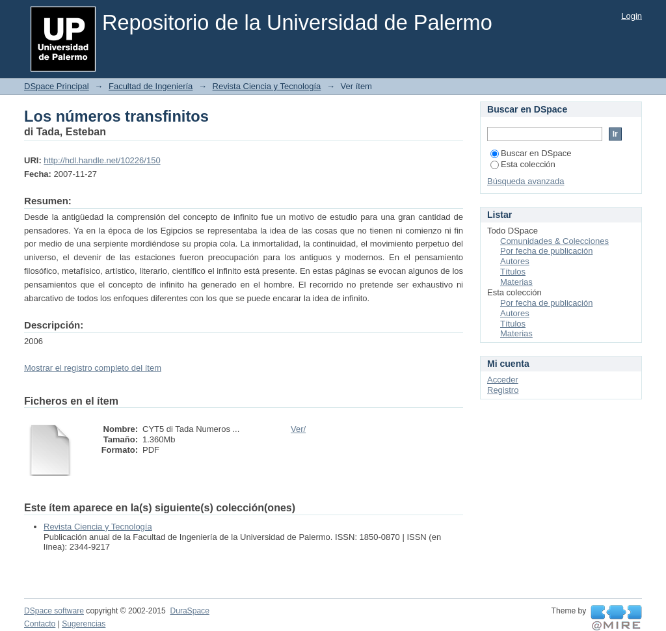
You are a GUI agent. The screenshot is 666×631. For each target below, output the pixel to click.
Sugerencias (83, 623)
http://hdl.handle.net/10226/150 (102, 160)
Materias (516, 282)
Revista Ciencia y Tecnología (267, 86)
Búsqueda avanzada (526, 181)
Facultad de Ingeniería (151, 86)
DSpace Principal (56, 86)
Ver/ (298, 429)
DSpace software (54, 610)
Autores (514, 261)
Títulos (513, 271)
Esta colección (522, 164)
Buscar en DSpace (530, 153)
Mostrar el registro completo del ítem (92, 368)
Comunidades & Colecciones (554, 241)
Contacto (39, 623)
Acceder (502, 379)
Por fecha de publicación (546, 251)
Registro (502, 390)
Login (631, 16)
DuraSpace (189, 610)
